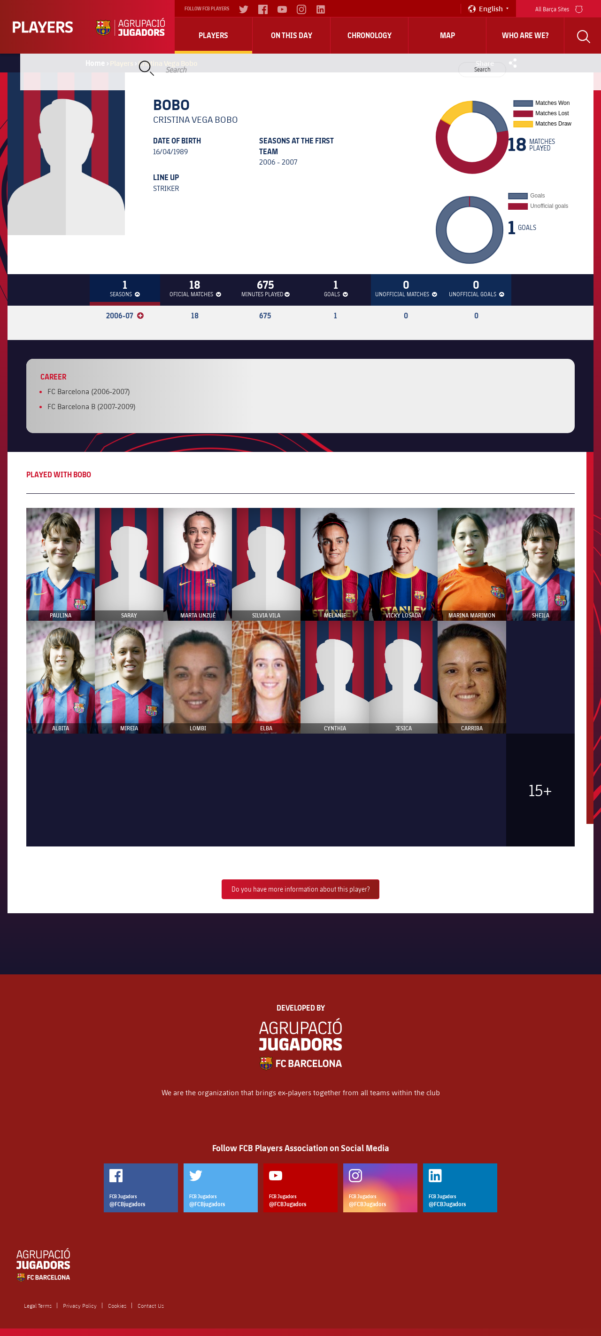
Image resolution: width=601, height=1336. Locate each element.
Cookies (117, 1305)
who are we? (525, 35)
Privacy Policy (80, 1305)
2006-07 (125, 315)
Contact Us (151, 1305)
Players (213, 35)
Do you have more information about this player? (300, 889)
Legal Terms (38, 1305)
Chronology (369, 35)
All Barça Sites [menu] (559, 8)
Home (95, 63)
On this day (291, 35)
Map (447, 35)
